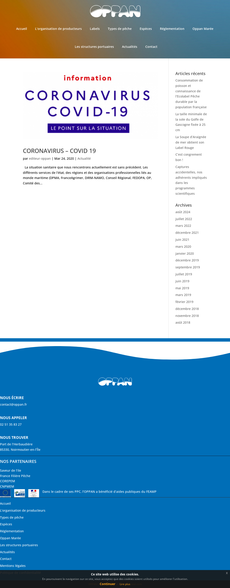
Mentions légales (13, 566)
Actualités (129, 46)
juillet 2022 (183, 219)
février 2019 (184, 302)
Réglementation (172, 29)
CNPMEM (7, 486)
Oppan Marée (202, 29)
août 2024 (182, 212)
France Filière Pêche (15, 476)
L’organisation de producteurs (58, 29)
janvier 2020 (184, 253)
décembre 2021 (187, 232)
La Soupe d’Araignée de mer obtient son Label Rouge (190, 142)
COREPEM (7, 481)
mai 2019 (182, 288)
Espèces (146, 29)
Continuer (107, 584)
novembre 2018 (187, 316)
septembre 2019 (187, 267)
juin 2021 (182, 239)
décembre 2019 (187, 260)
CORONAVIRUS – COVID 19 (59, 151)
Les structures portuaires (94, 46)
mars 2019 (183, 295)
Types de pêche (120, 29)
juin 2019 (182, 281)
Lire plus (125, 584)
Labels (95, 29)
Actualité (84, 158)
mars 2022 (183, 225)
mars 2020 (183, 246)
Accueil (21, 29)
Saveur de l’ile (10, 470)
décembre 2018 (187, 309)
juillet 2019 (183, 274)
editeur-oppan (40, 158)
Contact (151, 46)
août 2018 (182, 322)
